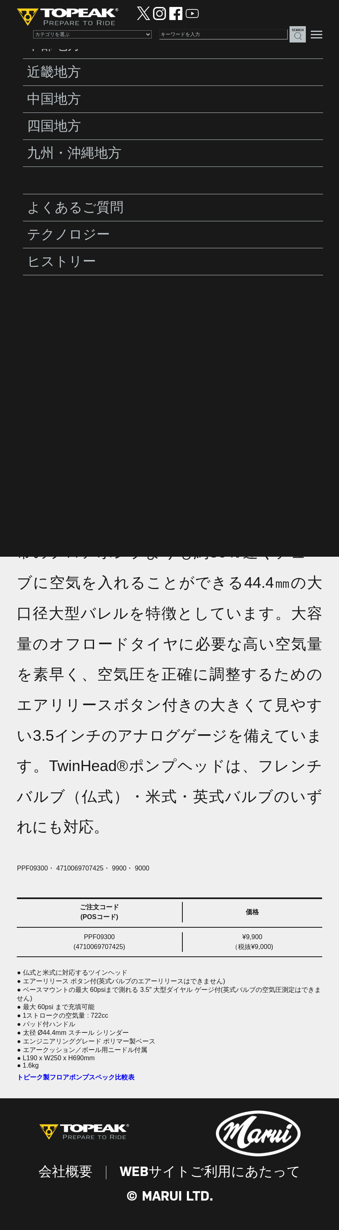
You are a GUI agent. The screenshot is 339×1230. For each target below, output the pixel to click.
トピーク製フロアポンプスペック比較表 (76, 1077)
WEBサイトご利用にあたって (210, 1172)
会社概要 (65, 1172)
